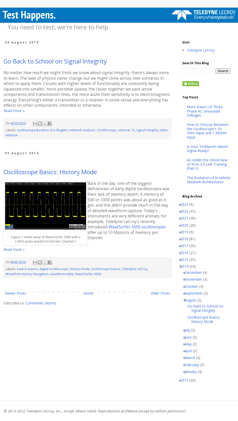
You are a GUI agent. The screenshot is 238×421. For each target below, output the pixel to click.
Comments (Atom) (41, 303)
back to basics (27, 269)
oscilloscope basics (106, 269)
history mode (80, 269)
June (190, 337)
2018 (186, 239)
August (192, 300)
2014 (186, 266)
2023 (186, 205)
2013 (186, 380)
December (195, 273)
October (193, 286)
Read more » (14, 110)
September (195, 293)
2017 (186, 246)
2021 (186, 218)
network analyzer (82, 130)
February (193, 365)
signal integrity (147, 130)
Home (88, 293)
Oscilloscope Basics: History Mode (50, 172)
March (191, 358)
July (189, 330)
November (195, 279)
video (164, 130)
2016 (186, 253)
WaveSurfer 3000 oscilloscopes (137, 227)
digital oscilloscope (53, 269)
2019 (186, 232)
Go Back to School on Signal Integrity (55, 61)
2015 (186, 260)
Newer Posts (15, 293)
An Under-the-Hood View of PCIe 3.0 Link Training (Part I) (207, 164)
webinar (12, 135)
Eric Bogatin (59, 130)
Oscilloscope (106, 130)
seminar (124, 130)
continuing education (33, 130)
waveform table (62, 274)
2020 (186, 225)
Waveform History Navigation (27, 274)
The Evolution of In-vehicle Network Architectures (208, 180)
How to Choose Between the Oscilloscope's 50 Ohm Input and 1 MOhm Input (207, 131)
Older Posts (160, 293)
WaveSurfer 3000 (88, 274)
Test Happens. (29, 14)
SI (133, 130)
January (192, 372)
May (190, 344)
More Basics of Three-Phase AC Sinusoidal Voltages (205, 111)
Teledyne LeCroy (134, 269)
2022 (186, 211)
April (190, 351)
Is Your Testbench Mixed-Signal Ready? (208, 149)
